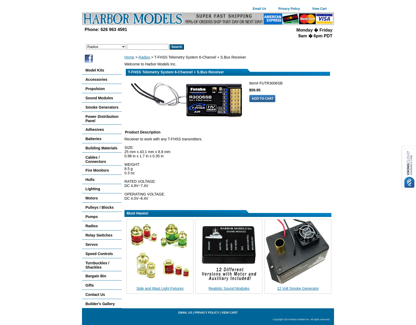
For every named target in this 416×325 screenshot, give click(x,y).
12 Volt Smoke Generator (298, 288)
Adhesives (94, 129)
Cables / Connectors (95, 159)
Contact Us (95, 294)
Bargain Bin (95, 276)
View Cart (319, 9)
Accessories (96, 79)
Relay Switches (98, 235)
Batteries (93, 139)
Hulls (89, 179)
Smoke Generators (102, 107)
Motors (91, 198)
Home (129, 57)
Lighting (92, 189)
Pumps (91, 217)
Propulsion (95, 89)
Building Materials (101, 148)
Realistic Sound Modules (229, 288)
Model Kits (94, 70)
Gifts (89, 285)
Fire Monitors (97, 170)
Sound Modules (99, 98)
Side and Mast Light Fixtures (159, 288)
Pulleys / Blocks (99, 207)
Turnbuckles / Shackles (97, 265)
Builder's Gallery (100, 304)
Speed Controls (99, 254)
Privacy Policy (289, 9)
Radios (144, 57)
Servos (91, 244)
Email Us (259, 9)
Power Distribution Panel (101, 118)
